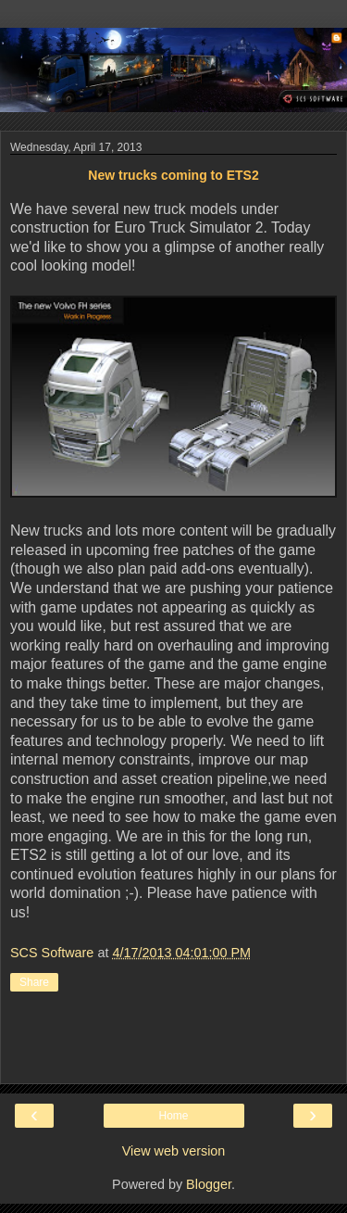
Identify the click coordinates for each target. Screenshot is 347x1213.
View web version (174, 1151)
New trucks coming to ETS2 (173, 175)
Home (173, 1115)
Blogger (208, 1184)
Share (34, 982)
